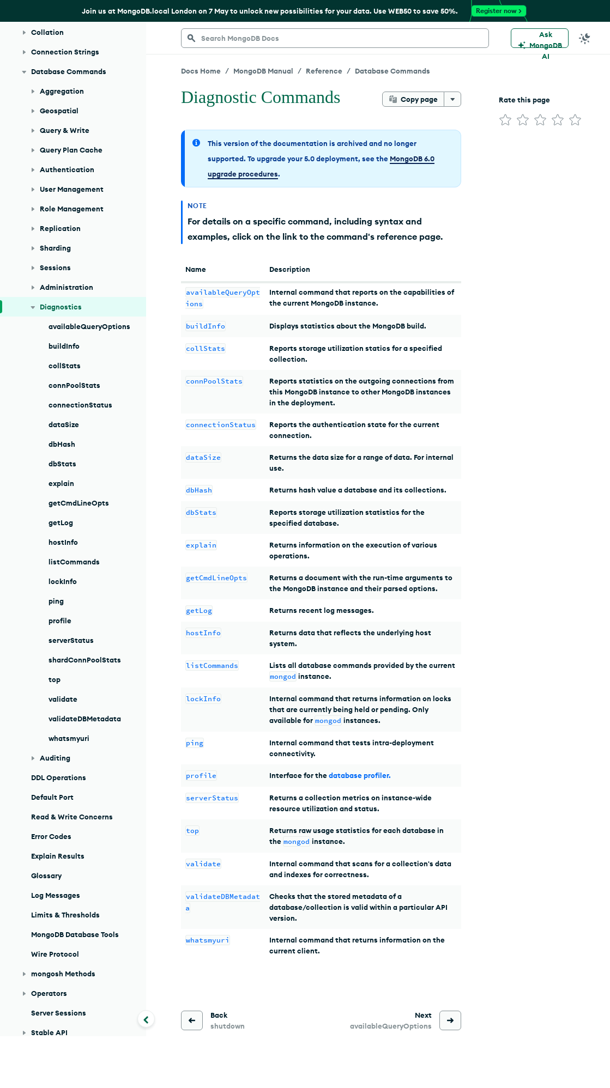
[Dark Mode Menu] (585, 38)
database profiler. (360, 775)
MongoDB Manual (263, 70)
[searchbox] (335, 38)
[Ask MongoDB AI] (540, 38)
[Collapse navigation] (146, 1019)
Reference (324, 70)
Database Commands (392, 70)
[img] (505, 119)
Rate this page (524, 99)
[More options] (452, 99)
